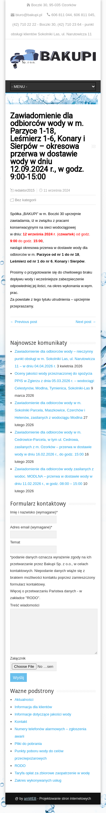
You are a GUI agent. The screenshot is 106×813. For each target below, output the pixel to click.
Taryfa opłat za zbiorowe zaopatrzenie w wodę (52, 781)
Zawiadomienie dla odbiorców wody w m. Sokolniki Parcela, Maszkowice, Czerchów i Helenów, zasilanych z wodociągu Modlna (50, 410)
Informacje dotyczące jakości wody (43, 723)
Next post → (86, 322)
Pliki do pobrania (28, 752)
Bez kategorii (25, 200)
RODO (20, 774)
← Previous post (23, 322)
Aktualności (24, 708)
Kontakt (21, 730)
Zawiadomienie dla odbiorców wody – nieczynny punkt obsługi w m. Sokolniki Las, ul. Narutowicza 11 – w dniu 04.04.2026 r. (55, 358)
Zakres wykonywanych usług (38, 789)
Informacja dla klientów (33, 715)
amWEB (30, 807)
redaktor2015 (25, 190)
